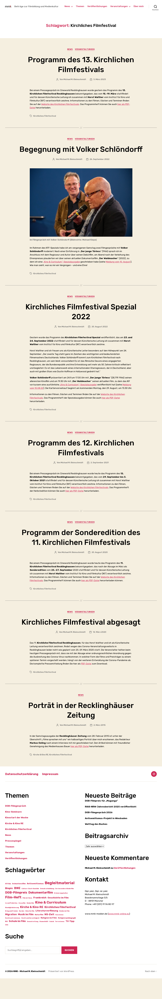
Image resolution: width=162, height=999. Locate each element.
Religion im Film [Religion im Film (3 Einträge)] (49, 938)
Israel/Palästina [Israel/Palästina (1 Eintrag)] (11, 924)
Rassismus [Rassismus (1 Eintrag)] (59, 935)
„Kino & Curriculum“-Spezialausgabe (61, 272)
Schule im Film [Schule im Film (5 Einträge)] (17, 941)
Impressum (52, 794)
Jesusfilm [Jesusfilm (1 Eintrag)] (22, 924)
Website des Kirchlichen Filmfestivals (60, 104)
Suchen (69, 970)
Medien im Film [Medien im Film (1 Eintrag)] (64, 931)
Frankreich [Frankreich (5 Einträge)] (39, 918)
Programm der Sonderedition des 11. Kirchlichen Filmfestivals (81, 547)
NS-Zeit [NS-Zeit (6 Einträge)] (49, 934)
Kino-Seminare (13, 832)
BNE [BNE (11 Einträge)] (17, 909)
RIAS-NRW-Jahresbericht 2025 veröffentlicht (110, 827)
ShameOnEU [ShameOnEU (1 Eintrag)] (43, 942)
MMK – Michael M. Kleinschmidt (29, 992)
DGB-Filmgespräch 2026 (98, 833)
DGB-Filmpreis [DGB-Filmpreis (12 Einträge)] (16, 913)
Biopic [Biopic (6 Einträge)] (9, 908)
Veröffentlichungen (97, 6)
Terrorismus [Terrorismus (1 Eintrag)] (59, 942)
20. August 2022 (100, 337)
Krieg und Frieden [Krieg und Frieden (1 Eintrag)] (11, 931)
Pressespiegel (13, 861)
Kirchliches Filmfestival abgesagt (81, 637)
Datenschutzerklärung (22, 794)
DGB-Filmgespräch (15, 826)
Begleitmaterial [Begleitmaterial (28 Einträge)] (60, 903)
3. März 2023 (99, 79)
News (67, 6)
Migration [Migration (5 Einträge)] (11, 935)
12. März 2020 (99, 652)
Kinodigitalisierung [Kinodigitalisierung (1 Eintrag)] (12, 928)
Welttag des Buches (96, 844)
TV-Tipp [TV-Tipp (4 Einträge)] (70, 942)
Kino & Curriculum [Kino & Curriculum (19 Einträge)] (50, 923)
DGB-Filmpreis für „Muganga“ (101, 821)
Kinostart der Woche (16, 838)
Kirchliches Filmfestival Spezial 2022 (81, 322)
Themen (80, 6)
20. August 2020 (100, 563)
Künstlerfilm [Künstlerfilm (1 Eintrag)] (29, 931)
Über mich (139, 6)
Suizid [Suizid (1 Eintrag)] (51, 942)
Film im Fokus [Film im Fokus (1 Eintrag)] (27, 919)
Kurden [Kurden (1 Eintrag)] (21, 931)
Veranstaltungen (119, 6)
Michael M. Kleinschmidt (74, 79)
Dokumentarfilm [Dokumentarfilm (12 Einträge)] (40, 913)
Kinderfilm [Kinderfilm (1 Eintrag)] (30, 924)
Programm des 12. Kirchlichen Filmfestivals (81, 458)
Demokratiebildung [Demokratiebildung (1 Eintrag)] (47, 909)
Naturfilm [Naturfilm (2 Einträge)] (39, 935)
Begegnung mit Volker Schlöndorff (81, 154)
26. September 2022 (99, 169)
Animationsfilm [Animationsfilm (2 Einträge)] (19, 904)
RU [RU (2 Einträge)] (6, 942)
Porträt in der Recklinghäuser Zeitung (81, 730)
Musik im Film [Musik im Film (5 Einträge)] (26, 935)
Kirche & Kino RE (40, 775)
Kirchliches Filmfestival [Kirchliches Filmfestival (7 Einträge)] (60, 927)
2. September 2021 (100, 473)
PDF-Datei (86, 684)
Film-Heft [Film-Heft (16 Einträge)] (13, 918)
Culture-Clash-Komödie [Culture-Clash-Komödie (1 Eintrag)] (30, 909)
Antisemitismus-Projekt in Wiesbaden (106, 839)
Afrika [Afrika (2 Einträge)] (8, 904)
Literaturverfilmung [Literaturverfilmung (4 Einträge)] (47, 931)
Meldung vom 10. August (118, 272)
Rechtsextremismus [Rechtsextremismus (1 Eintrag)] (12, 939)
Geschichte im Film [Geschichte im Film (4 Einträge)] (58, 918)
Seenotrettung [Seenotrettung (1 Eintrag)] (32, 942)
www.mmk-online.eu (118, 934)
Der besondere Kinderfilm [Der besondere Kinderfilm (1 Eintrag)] (64, 909)
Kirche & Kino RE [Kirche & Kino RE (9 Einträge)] (31, 927)
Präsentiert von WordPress (61, 992)
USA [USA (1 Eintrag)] (6, 945)
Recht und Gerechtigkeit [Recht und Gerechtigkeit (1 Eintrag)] (30, 939)
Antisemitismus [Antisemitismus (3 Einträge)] (35, 904)
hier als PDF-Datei (111, 408)
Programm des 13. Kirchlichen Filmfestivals (81, 64)
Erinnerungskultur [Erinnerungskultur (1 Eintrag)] (61, 914)
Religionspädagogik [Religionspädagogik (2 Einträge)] (67, 939)
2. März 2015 (100, 746)
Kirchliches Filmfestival (44, 116)
